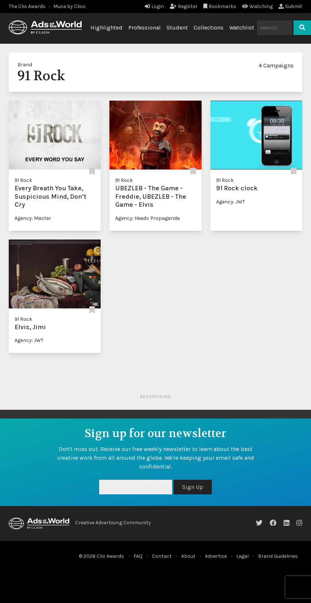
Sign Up (192, 486)
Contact (162, 556)
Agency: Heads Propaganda (147, 218)
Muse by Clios (69, 6)
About (188, 556)
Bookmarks (220, 6)
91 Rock (23, 180)
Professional (144, 27)
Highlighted (106, 27)
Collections (208, 27)
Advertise (216, 556)
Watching (257, 6)
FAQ (138, 556)
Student (177, 27)
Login (154, 6)
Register (184, 6)
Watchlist (241, 27)
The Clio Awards (27, 6)
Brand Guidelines (278, 556)
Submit (290, 6)
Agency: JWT (230, 202)
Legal (242, 556)
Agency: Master (33, 218)
